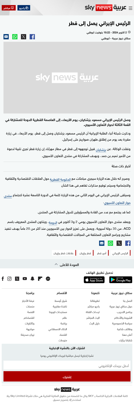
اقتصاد (63, 334)
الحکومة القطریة (60, 179)
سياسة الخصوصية (122, 323)
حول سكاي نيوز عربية (121, 306)
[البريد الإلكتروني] (67, 365)
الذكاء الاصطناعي (57, 329)
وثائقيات (29, 323)
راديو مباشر (94, 306)
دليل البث (94, 323)
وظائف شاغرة (124, 329)
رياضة (64, 323)
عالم (64, 317)
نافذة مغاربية (60, 306)
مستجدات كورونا (58, 311)
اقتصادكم (29, 317)
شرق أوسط (61, 300)
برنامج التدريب (124, 311)
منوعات (63, 340)
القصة (30, 311)
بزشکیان (101, 149)
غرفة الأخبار (28, 300)
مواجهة (30, 329)
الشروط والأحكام (123, 317)
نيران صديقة (27, 334)
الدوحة (53, 222)
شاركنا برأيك (125, 340)
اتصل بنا (127, 300)
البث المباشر (93, 317)
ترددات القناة (93, 311)
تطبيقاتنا (95, 300)
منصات (30, 306)
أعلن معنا (127, 334)
